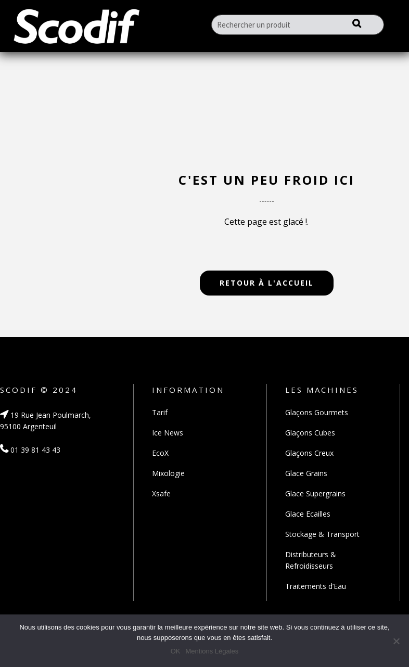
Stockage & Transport (322, 534)
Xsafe (161, 493)
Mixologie (168, 473)
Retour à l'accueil (267, 283)
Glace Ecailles (307, 514)
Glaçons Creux (309, 453)
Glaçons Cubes (310, 433)
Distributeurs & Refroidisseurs (310, 560)
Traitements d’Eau (315, 586)
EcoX (160, 453)
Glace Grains (306, 473)
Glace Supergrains (315, 493)
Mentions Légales (211, 651)
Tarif (160, 412)
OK (176, 651)
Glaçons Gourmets (316, 412)
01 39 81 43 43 (30, 450)
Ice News (167, 433)
